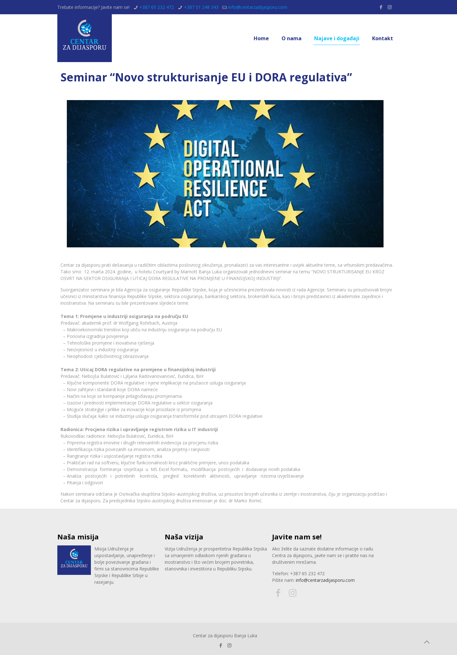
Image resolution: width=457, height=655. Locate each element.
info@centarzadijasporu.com (257, 7)
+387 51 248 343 (201, 7)
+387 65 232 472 (156, 7)
